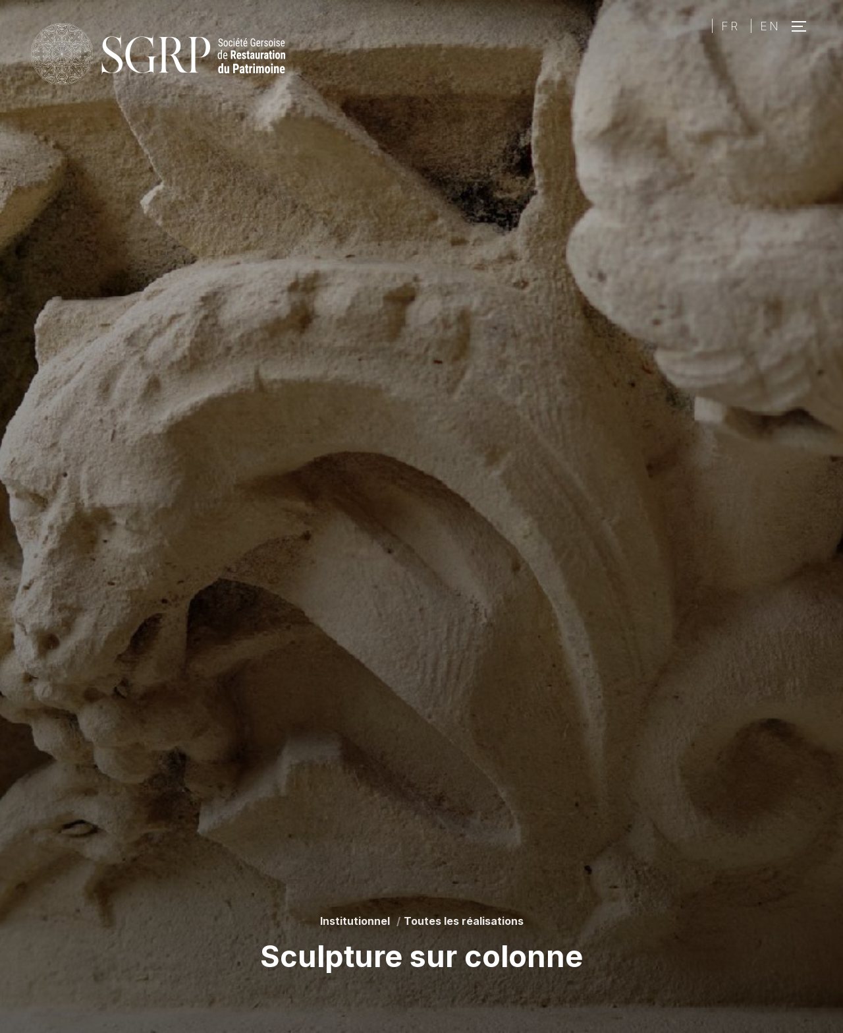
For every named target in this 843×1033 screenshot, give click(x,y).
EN (770, 26)
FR (730, 26)
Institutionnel (355, 921)
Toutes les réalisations (464, 921)
